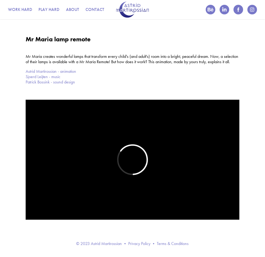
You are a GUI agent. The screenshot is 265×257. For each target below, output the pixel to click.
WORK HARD (20, 9)
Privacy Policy (139, 243)
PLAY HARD (48, 9)
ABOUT (72, 9)
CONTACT (94, 9)
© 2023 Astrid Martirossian (99, 243)
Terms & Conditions (173, 243)
